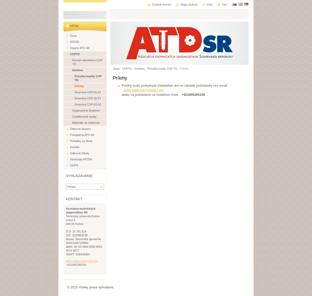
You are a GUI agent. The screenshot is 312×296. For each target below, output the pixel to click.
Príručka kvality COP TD (162, 68)
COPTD (127, 68)
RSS (209, 4)
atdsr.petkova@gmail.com (144, 90)
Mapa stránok (189, 4)
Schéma (139, 68)
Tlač (224, 4)
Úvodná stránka (161, 4)
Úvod (116, 68)
